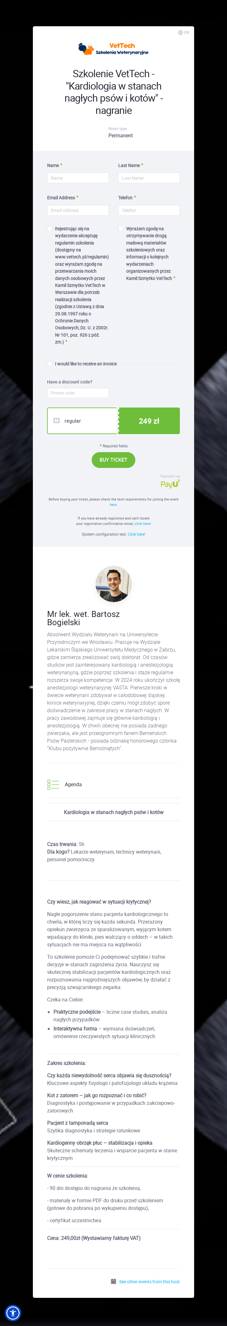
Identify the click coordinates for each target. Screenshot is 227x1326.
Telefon (125, 198)
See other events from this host (145, 1282)
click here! (143, 523)
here (113, 504)
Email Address (61, 198)
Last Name (129, 165)
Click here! (136, 534)
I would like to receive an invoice (82, 364)
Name (53, 165)
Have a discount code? (69, 381)
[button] (13, 1313)
